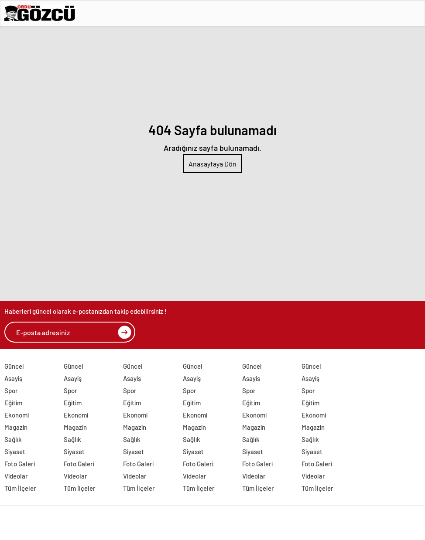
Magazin (15, 427)
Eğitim (13, 403)
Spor (11, 390)
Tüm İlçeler (20, 488)
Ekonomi (16, 415)
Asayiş (13, 378)
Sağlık (13, 439)
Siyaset (14, 451)
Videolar (16, 476)
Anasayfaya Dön (212, 164)
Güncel (14, 366)
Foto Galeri (19, 464)
